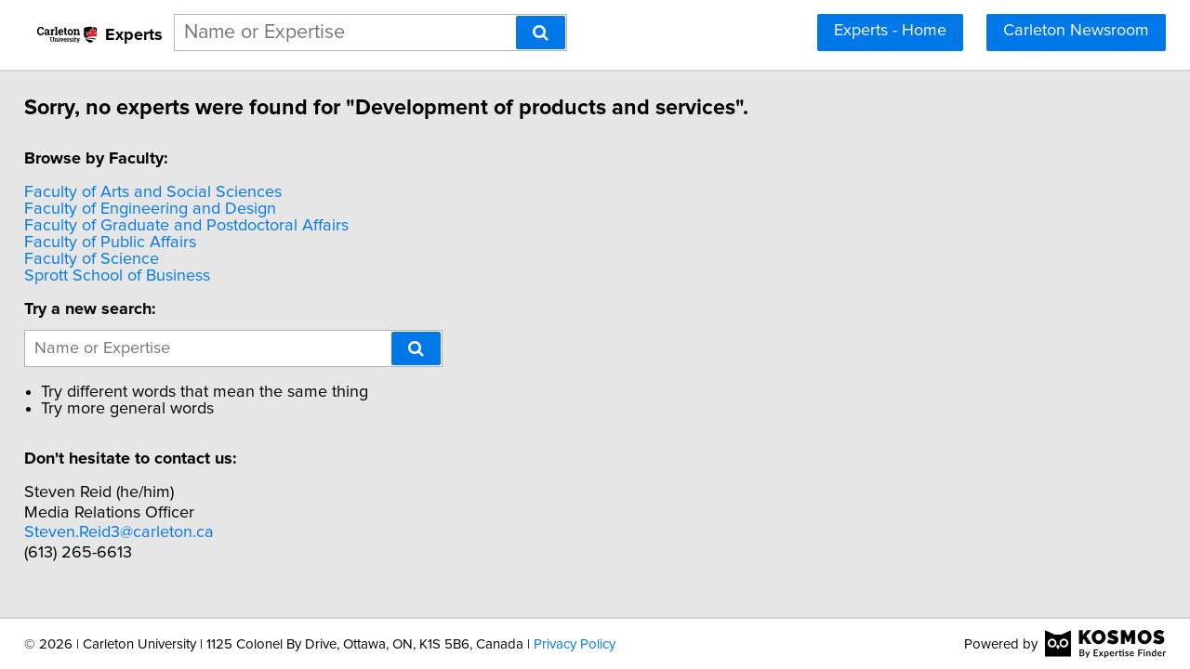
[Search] (540, 32)
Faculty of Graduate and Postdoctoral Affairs (199, 225)
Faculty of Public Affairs (123, 242)
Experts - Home (890, 30)
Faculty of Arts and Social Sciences (166, 192)
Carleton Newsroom (1076, 30)
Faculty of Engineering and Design (163, 209)
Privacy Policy (574, 644)
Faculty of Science (104, 259)
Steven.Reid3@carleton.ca (132, 532)
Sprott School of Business (130, 276)
